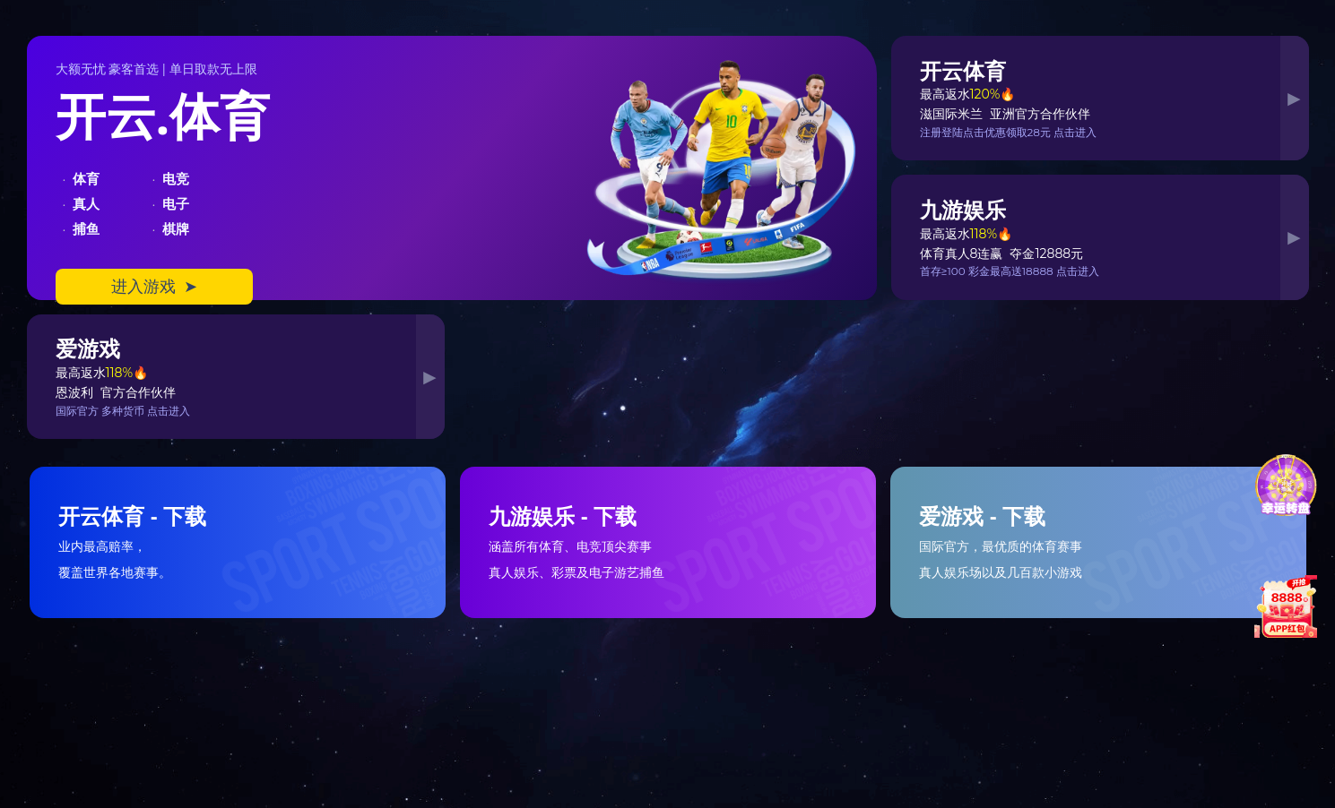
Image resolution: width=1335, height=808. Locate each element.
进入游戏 (154, 287)
